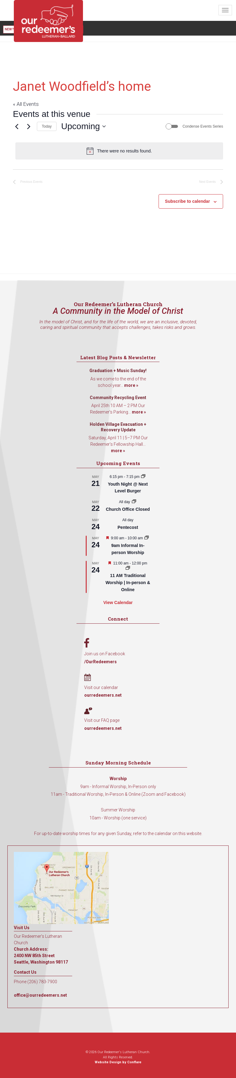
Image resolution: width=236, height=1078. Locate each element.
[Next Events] (28, 126)
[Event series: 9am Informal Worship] (146, 538)
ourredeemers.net (103, 695)
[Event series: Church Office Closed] (134, 502)
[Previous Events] (16, 126)
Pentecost (128, 527)
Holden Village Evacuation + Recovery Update (118, 427)
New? (9, 29)
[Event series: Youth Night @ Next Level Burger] (143, 477)
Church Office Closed (128, 509)
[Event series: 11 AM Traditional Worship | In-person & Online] (128, 568)
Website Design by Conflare (118, 1062)
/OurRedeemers (100, 661)
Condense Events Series (203, 126)
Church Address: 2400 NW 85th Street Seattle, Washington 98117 (41, 955)
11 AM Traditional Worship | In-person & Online (127, 582)
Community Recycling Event (118, 397)
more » (131, 385)
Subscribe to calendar (187, 201)
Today (47, 126)
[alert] (119, 151)
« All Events (26, 104)
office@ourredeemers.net (40, 995)
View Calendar (117, 602)
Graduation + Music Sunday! (118, 370)
